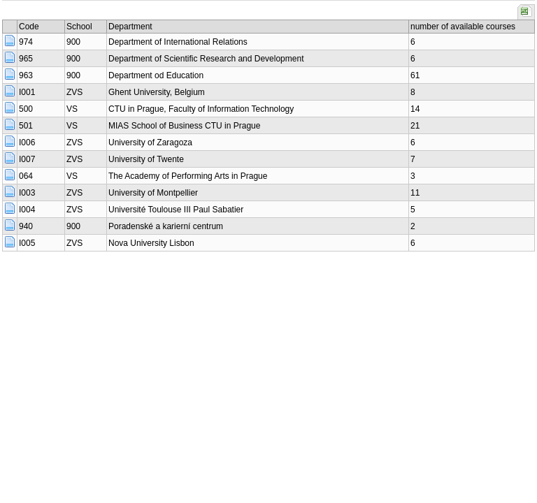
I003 (27, 193)
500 (26, 109)
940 (26, 226)
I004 (27, 209)
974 (26, 42)
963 (26, 75)
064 (26, 176)
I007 (27, 159)
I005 (27, 243)
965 (26, 59)
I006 (27, 142)
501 (26, 126)
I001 (27, 92)
